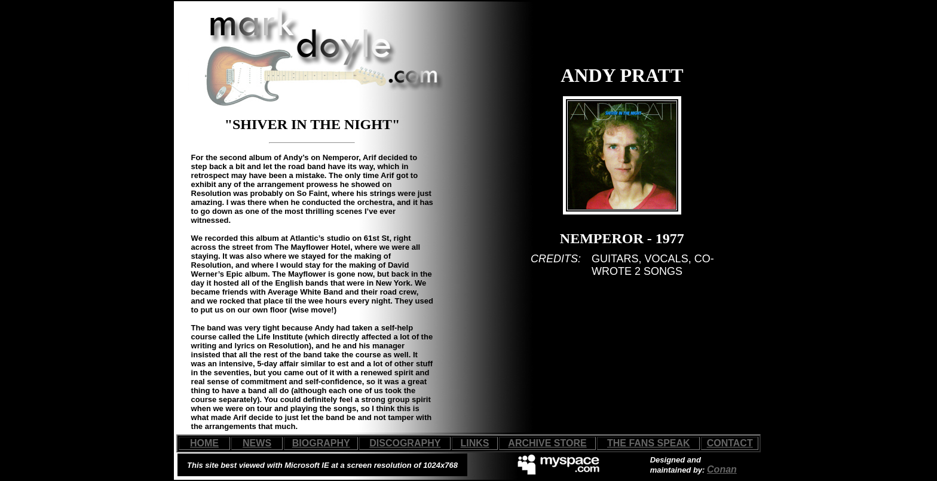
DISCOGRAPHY (404, 443)
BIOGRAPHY (321, 443)
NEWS (257, 443)
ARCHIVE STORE (547, 443)
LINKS (475, 443)
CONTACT (730, 443)
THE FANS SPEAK (648, 443)
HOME (204, 443)
